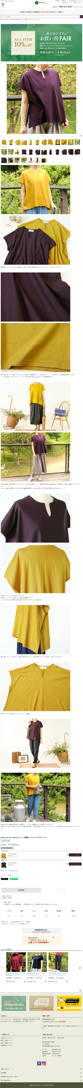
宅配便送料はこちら (48, 1019)
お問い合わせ (5, 1069)
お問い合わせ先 (47, 1034)
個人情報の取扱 (5, 1080)
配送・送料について (7, 1040)
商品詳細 (21, 890)
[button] (3, 968)
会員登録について (6, 1045)
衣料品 (7, 19)
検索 (81, 16)
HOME (2, 19)
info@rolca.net (56, 1049)
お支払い (4, 1016)
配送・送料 (46, 1016)
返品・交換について (7, 1043)
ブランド (62, 890)
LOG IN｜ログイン (67, 2)
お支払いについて (6, 1038)
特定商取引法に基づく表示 (9, 1076)
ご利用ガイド (18, 1021)
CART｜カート (78, 2)
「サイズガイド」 (13, 924)
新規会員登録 (46, 12)
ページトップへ (80, 990)
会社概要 (3, 1073)
